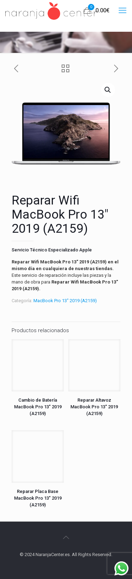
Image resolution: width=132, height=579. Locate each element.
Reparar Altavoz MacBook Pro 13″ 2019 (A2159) (94, 406)
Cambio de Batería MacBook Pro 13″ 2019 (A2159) (38, 406)
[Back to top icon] (66, 537)
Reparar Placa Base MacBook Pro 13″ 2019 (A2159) (38, 498)
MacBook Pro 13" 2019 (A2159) (65, 300)
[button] (108, 90)
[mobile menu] (122, 11)
